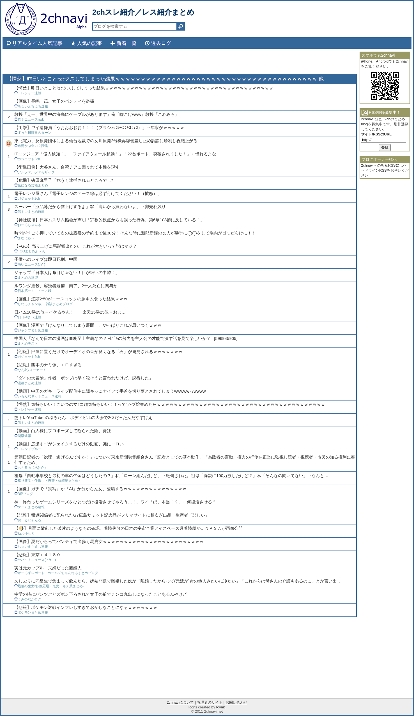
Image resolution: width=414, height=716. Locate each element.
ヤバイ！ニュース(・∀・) (35, 560)
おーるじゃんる (27, 225)
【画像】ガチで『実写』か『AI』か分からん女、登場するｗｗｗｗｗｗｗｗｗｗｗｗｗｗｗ (100, 488)
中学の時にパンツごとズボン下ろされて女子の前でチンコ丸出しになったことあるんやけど (100, 594)
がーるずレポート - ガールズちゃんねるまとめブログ (56, 573)
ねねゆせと (24, 533)
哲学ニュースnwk (29, 119)
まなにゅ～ (24, 238)
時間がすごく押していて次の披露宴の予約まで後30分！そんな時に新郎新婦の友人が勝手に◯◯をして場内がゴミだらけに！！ (135, 233)
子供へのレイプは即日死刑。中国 (45, 259)
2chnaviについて (180, 702)
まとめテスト (26, 344)
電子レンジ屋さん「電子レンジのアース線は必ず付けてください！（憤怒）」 (88, 193)
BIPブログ (23, 494)
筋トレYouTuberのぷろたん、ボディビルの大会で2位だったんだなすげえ (83, 417)
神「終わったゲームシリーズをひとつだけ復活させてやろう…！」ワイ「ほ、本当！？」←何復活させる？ (115, 501)
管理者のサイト (209, 702)
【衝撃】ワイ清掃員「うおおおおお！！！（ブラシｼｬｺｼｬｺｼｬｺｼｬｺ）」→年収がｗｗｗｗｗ (99, 127)
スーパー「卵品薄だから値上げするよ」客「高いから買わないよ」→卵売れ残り (90, 206)
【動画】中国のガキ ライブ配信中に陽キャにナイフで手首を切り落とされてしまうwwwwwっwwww (110, 391)
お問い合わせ (236, 702)
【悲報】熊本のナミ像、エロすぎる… (50, 364)
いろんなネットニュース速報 (37, 396)
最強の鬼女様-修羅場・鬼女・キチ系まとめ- (49, 586)
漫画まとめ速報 (27, 383)
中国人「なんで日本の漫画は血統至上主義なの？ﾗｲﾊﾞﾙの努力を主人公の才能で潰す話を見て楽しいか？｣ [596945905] (126, 338)
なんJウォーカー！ (30, 370)
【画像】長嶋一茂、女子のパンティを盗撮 (54, 101)
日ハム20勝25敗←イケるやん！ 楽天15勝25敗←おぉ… (70, 312)
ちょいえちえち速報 (31, 106)
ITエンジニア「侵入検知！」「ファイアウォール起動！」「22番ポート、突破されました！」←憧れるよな (115, 153)
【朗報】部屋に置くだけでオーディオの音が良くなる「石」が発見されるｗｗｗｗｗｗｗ (98, 351)
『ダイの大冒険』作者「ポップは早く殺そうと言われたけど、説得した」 (83, 378)
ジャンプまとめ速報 (31, 330)
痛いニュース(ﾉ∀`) (29, 264)
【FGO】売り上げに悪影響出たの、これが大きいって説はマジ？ (75, 246)
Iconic (221, 707)
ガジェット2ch (27, 159)
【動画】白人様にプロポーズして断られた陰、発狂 (62, 430)
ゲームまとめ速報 (29, 507)
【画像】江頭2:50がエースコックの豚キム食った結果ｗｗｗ (71, 298)
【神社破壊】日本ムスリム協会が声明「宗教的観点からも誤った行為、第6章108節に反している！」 (109, 219)
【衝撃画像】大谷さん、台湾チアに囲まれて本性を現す (66, 167)
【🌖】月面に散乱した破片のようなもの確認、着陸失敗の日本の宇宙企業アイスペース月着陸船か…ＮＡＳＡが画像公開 (128, 528)
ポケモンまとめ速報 (31, 612)
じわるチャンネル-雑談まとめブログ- (44, 304)
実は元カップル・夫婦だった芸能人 (48, 567)
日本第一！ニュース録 (32, 291)
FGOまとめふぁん (29, 251)
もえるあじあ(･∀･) (30, 467)
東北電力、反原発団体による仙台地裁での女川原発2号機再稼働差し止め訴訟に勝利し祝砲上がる (105, 140)
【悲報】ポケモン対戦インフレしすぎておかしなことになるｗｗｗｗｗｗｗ (85, 607)
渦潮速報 (22, 436)
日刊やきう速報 (27, 317)
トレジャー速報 (27, 93)
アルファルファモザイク (34, 172)
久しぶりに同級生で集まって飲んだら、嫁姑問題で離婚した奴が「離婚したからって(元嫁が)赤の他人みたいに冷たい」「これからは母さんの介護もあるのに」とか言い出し (177, 581)
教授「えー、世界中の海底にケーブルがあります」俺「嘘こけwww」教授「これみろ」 (96, 114)
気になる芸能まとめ (31, 185)
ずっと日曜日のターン (32, 133)
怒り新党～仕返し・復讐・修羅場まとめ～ (48, 481)
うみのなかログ (27, 599)
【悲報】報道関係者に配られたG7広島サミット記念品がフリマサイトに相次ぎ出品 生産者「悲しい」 (111, 515)
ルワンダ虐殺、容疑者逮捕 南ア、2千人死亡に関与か (66, 285)
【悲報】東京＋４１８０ (37, 554)
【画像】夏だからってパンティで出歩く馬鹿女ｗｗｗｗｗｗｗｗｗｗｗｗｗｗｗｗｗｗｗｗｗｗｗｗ (109, 541)
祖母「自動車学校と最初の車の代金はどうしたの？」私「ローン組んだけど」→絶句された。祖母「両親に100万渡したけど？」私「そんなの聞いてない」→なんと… (171, 475)
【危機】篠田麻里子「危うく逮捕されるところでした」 (66, 180)
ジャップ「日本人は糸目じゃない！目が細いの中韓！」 (66, 272)
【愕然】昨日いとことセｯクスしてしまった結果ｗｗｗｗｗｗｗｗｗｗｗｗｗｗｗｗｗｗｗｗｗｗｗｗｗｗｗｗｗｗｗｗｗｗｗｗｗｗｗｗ (143, 88)
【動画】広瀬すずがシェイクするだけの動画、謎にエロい (69, 443)
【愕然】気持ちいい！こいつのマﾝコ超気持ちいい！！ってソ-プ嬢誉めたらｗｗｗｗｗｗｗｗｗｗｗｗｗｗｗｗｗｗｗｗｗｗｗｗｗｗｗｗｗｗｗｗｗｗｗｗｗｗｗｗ (169, 404)
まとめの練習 (26, 278)
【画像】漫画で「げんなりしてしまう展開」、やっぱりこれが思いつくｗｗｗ (88, 325)
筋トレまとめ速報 (29, 212)
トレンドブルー (27, 449)
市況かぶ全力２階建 (31, 146)
